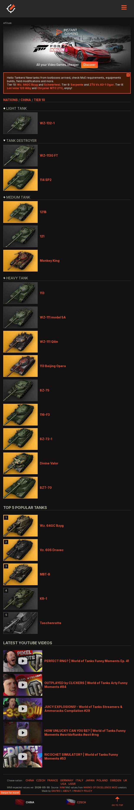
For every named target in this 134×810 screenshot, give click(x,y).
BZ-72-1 (46, 439)
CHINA (24, 802)
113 (42, 293)
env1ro (56, 791)
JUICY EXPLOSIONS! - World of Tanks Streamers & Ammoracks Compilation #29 (83, 708)
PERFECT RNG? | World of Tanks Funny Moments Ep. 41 (86, 661)
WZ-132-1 (47, 123)
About (67, 791)
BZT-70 (46, 487)
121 (42, 236)
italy (79, 780)
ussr (72, 783)
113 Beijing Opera (53, 366)
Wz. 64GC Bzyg (52, 525)
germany (67, 780)
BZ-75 (44, 390)
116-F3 (45, 414)
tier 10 (39, 100)
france (52, 780)
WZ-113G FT (49, 155)
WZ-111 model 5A (53, 317)
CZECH (76, 802)
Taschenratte (50, 623)
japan (90, 780)
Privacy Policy (82, 791)
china (26, 100)
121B (43, 212)
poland (102, 780)
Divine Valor (49, 463)
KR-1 (43, 598)
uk (125, 780)
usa (63, 783)
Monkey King (50, 260)
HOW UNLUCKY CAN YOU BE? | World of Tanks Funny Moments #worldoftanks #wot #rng (85, 732)
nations (10, 100)
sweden (115, 780)
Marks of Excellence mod (101, 787)
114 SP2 (46, 180)
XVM (62, 787)
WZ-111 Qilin (49, 341)
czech (40, 780)
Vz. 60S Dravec (52, 550)
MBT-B (45, 574)
